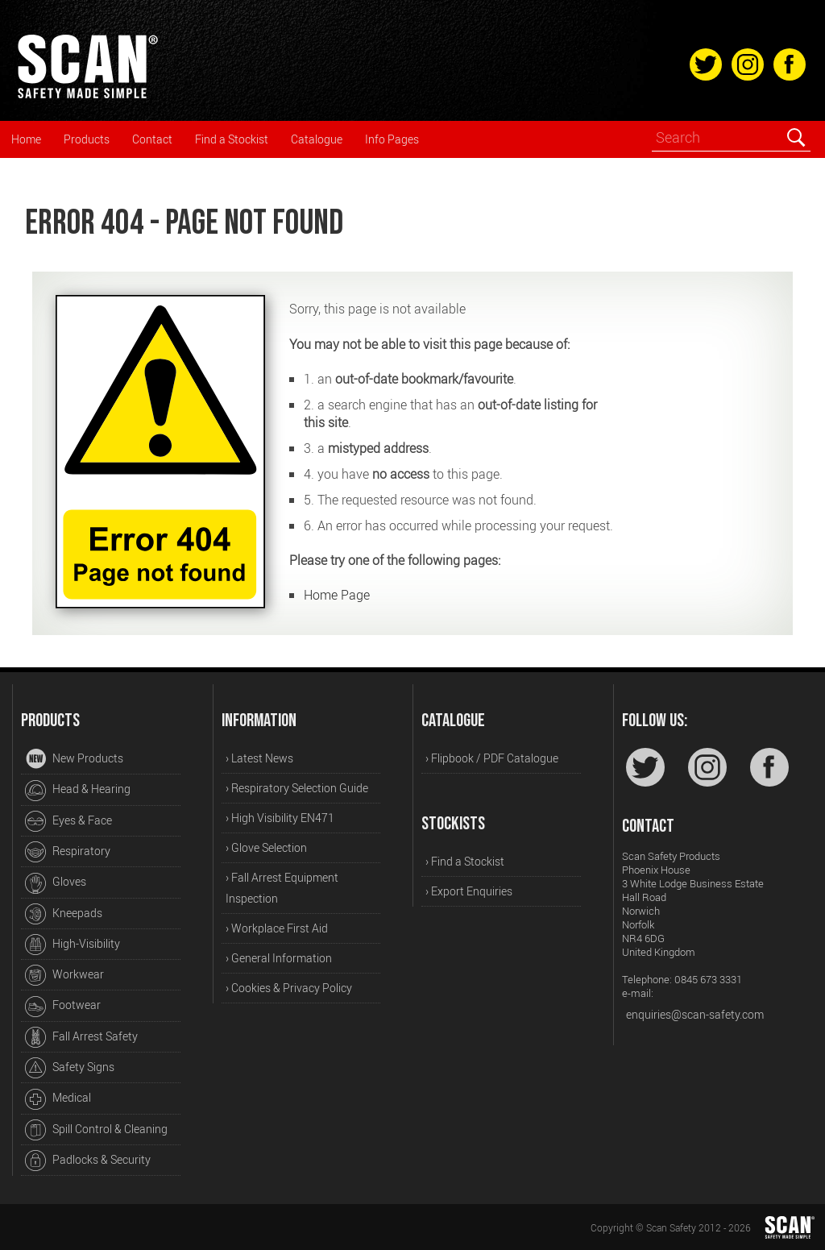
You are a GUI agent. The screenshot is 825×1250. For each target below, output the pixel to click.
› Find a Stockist (464, 861)
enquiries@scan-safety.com (695, 1014)
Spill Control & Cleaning (96, 1129)
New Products (74, 759)
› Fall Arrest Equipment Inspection (282, 888)
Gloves (55, 883)
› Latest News (259, 758)
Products (87, 139)
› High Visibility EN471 (280, 817)
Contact (152, 139)
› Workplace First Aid (277, 928)
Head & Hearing (78, 790)
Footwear (63, 1006)
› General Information (279, 958)
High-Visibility (72, 944)
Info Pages (392, 139)
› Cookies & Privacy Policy (289, 987)
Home (26, 139)
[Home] (87, 96)
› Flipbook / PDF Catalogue (491, 758)
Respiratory (67, 851)
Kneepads (63, 913)
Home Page (337, 595)
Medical (58, 1099)
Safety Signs (69, 1067)
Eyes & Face (68, 821)
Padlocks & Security (88, 1160)
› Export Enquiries (468, 891)
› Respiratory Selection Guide (297, 787)
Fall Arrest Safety (81, 1037)
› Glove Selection (266, 847)
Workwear (64, 975)
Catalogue (316, 139)
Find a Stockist (231, 139)
